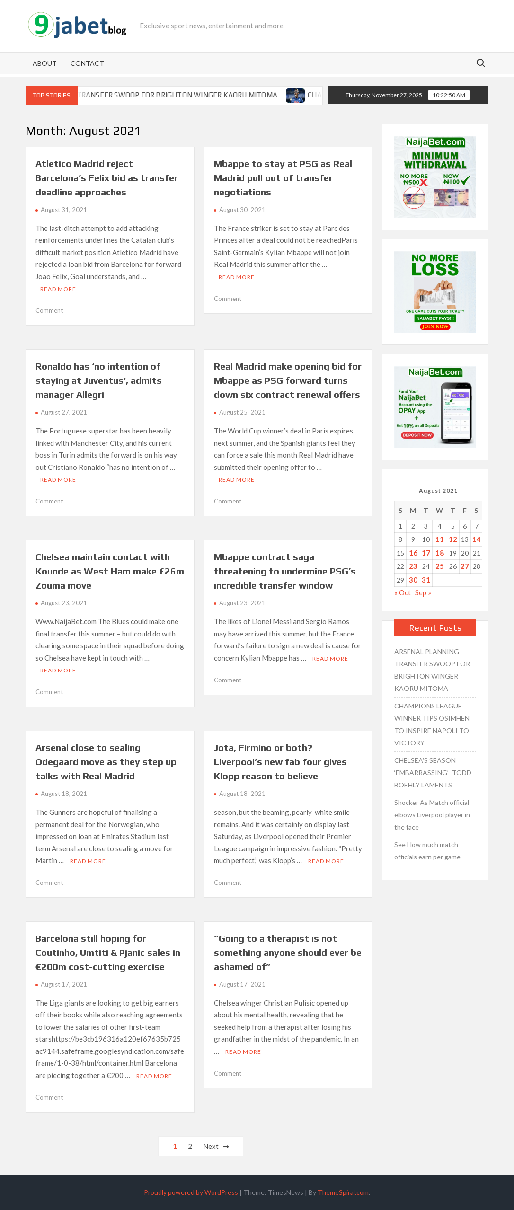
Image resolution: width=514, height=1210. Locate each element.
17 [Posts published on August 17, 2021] (426, 552)
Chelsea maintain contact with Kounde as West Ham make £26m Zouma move (109, 571)
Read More (58, 288)
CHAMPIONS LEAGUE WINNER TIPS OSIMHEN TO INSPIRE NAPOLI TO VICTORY (432, 724)
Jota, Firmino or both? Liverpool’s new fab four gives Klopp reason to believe (280, 761)
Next (211, 1146)
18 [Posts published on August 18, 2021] (439, 552)
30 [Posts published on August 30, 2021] (413, 579)
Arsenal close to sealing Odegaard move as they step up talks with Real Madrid (106, 761)
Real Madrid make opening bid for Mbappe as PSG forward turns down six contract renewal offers (288, 380)
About (45, 63)
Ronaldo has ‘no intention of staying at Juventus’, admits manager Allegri (98, 380)
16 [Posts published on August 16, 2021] (413, 552)
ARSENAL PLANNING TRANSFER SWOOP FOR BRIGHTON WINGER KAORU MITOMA (152, 95)
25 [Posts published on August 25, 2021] (439, 566)
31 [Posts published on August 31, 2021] (426, 579)
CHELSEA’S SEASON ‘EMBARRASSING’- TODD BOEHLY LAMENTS (432, 772)
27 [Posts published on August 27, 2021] (465, 566)
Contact (87, 63)
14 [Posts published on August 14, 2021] (476, 539)
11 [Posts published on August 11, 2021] (439, 539)
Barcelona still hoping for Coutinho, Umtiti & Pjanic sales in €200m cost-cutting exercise (107, 952)
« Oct (402, 592)
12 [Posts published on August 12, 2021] (453, 539)
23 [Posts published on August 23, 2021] (413, 566)
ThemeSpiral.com (343, 1192)
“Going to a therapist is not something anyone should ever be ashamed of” (288, 952)
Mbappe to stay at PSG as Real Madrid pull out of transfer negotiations (283, 177)
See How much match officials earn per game (427, 850)
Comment (49, 310)
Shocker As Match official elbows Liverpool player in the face (432, 814)
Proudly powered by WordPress (191, 1192)
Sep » (423, 592)
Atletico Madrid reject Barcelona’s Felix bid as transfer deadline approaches (106, 177)
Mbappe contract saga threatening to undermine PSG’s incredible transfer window (285, 571)
